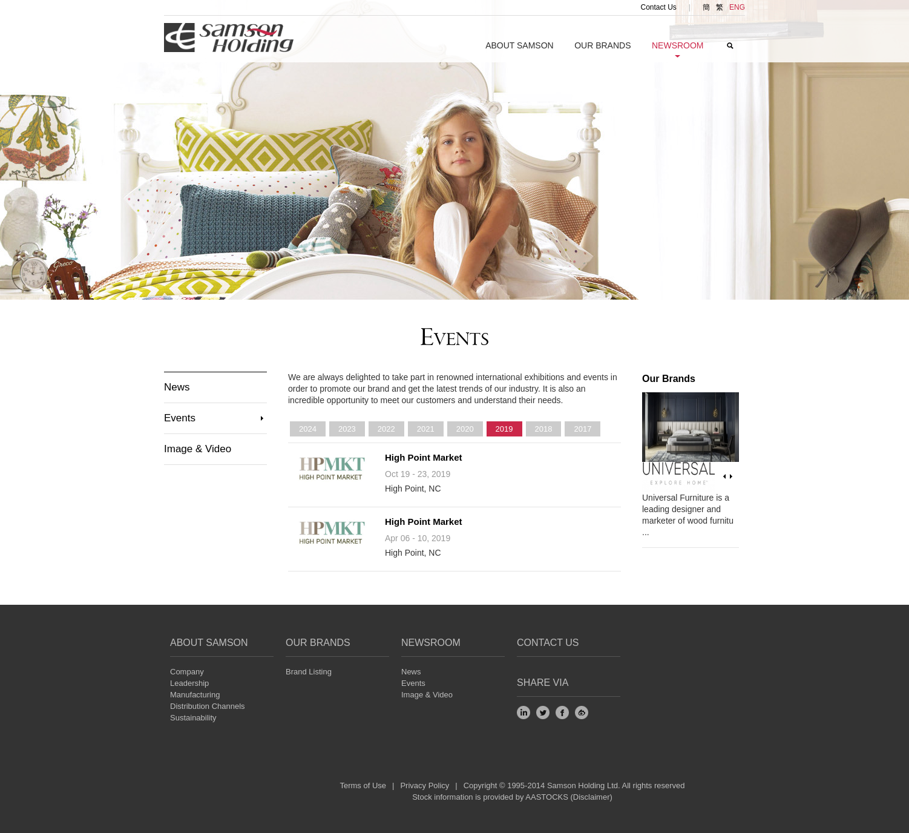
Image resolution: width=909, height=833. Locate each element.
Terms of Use (363, 785)
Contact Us (659, 7)
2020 (465, 428)
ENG (737, 7)
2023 (347, 428)
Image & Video (197, 449)
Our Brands (602, 45)
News (177, 387)
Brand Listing (309, 671)
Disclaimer (591, 797)
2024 (308, 428)
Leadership (189, 683)
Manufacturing (195, 694)
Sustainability (193, 717)
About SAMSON (519, 45)
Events (179, 418)
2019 (504, 428)
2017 (582, 428)
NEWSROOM (431, 642)
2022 (386, 428)
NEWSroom (678, 45)
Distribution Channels (207, 706)
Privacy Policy (424, 785)
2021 (426, 428)
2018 (544, 428)
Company (187, 671)
